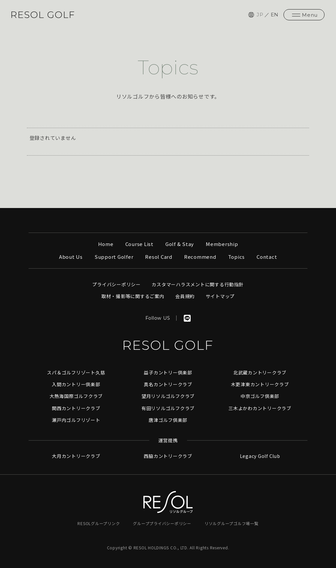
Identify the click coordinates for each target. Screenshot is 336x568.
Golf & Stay (179, 243)
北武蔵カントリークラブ (259, 372)
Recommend (200, 256)
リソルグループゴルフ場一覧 (231, 523)
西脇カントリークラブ (168, 456)
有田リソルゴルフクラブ (168, 408)
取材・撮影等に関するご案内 (132, 296)
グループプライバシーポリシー (162, 523)
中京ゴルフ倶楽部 (260, 396)
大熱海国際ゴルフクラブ (76, 396)
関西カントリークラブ (76, 408)
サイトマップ (220, 296)
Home (106, 243)
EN (275, 14)
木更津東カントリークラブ (260, 384)
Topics (236, 256)
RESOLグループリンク (98, 523)
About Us (71, 256)
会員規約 (185, 296)
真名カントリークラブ (168, 384)
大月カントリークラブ (76, 456)
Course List (139, 243)
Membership (222, 243)
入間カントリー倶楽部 (76, 384)
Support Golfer (114, 256)
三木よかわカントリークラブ (259, 408)
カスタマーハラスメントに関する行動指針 (197, 284)
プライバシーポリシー (116, 284)
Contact (267, 256)
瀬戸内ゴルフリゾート (76, 420)
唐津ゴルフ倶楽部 (168, 420)
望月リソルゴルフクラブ (168, 396)
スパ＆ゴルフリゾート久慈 (76, 372)
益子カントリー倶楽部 (168, 372)
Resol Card (158, 256)
